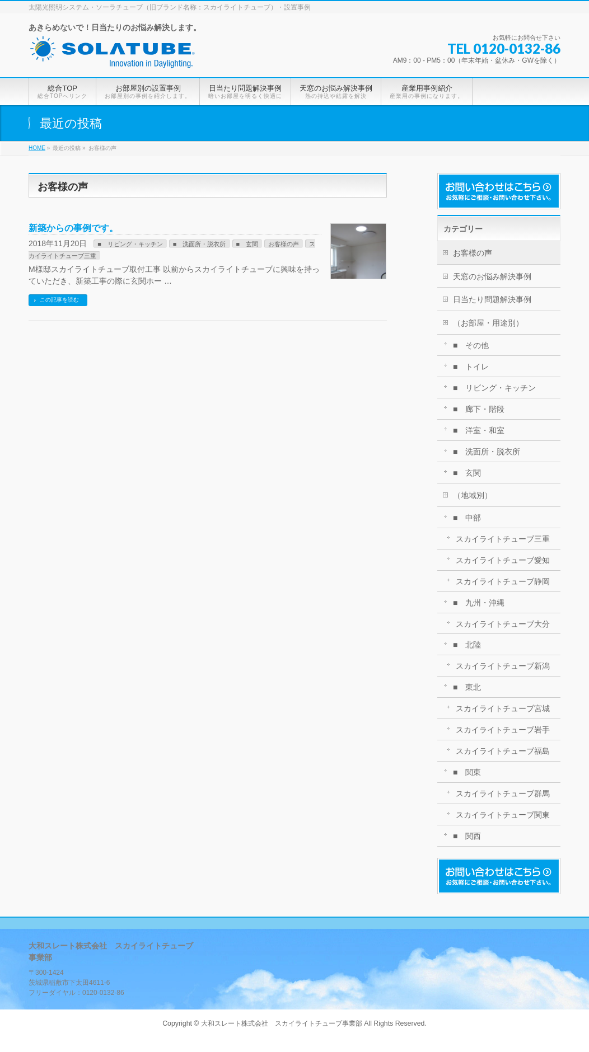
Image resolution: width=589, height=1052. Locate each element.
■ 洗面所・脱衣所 (199, 244)
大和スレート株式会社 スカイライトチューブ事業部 (281, 1023)
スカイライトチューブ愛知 (503, 560)
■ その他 (471, 345)
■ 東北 (467, 687)
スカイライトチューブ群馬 (503, 793)
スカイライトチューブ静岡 (503, 581)
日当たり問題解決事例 (492, 299)
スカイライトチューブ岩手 (503, 729)
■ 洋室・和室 (478, 430)
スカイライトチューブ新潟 (503, 665)
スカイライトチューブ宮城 (503, 708)
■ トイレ (471, 366)
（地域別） (472, 495)
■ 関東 (467, 772)
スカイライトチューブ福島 (503, 750)
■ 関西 (467, 836)
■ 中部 (467, 517)
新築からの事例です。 (73, 228)
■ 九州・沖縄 (478, 602)
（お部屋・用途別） (488, 322)
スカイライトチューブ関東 (503, 814)
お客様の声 (283, 244)
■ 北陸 (467, 644)
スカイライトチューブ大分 (503, 623)
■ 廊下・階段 (478, 409)
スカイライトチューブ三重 (503, 538)
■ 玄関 (247, 244)
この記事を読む (59, 300)
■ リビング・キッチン (130, 244)
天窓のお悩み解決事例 (492, 276)
